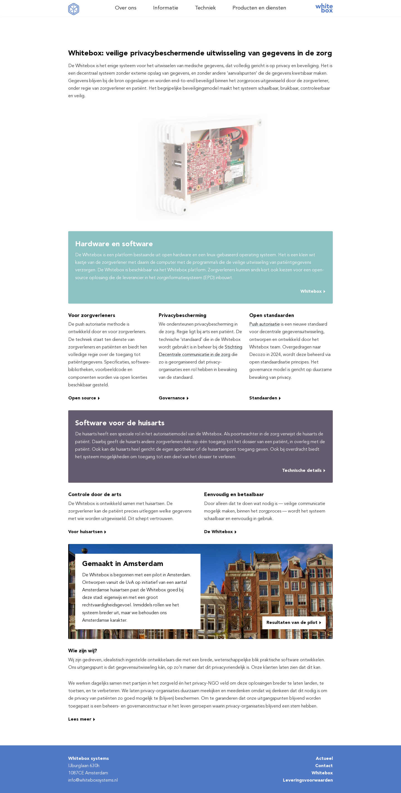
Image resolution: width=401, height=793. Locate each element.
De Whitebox (218, 532)
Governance (172, 398)
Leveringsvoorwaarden (308, 780)
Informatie (165, 8)
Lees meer (79, 719)
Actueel (324, 759)
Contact (324, 766)
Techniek (205, 8)
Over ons (125, 8)
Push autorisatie (264, 324)
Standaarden (263, 398)
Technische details (302, 471)
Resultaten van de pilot (291, 623)
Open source (82, 398)
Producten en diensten (259, 8)
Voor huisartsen (85, 532)
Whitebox (311, 291)
